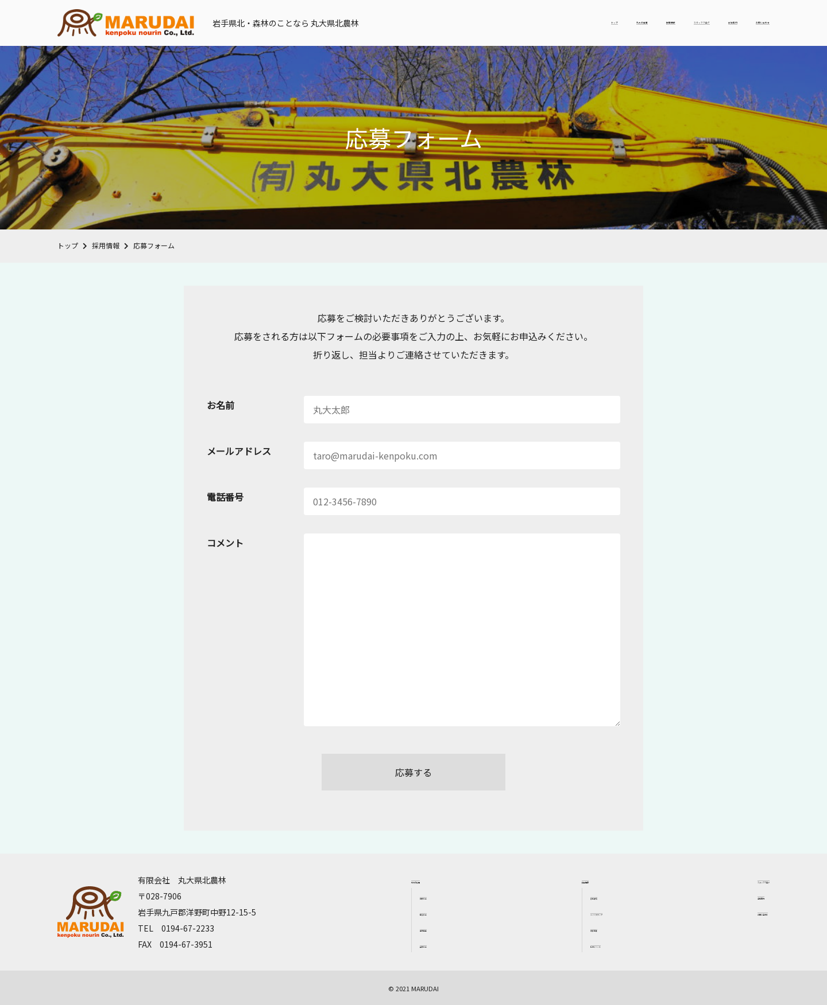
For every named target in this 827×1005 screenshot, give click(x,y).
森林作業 (398, 944)
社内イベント (565, 944)
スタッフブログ (609, 23)
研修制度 (559, 928)
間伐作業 (398, 912)
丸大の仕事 (480, 23)
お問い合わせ (742, 23)
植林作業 (398, 896)
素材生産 (398, 928)
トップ (425, 23)
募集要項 (559, 896)
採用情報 (539, 23)
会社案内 (677, 23)
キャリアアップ (569, 912)
